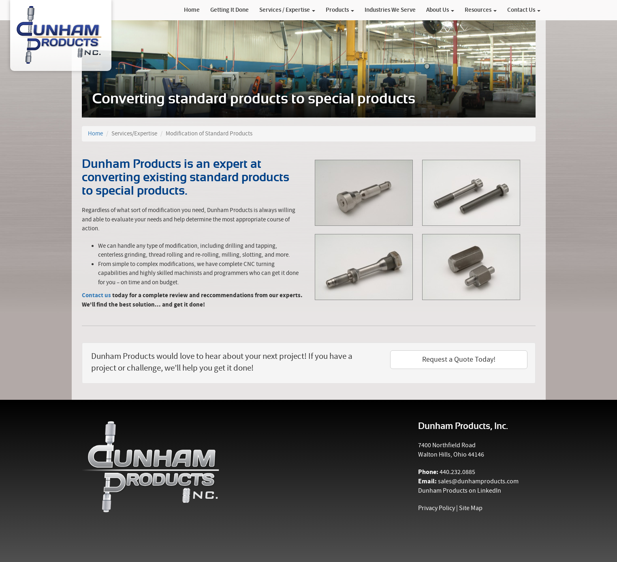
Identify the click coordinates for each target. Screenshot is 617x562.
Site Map (470, 508)
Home (192, 10)
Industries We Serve (390, 10)
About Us (440, 10)
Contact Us (523, 10)
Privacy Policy (436, 508)
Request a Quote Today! (458, 359)
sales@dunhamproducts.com (478, 481)
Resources (481, 10)
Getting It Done (229, 10)
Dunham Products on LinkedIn (459, 491)
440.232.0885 (457, 472)
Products (340, 10)
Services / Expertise (287, 10)
